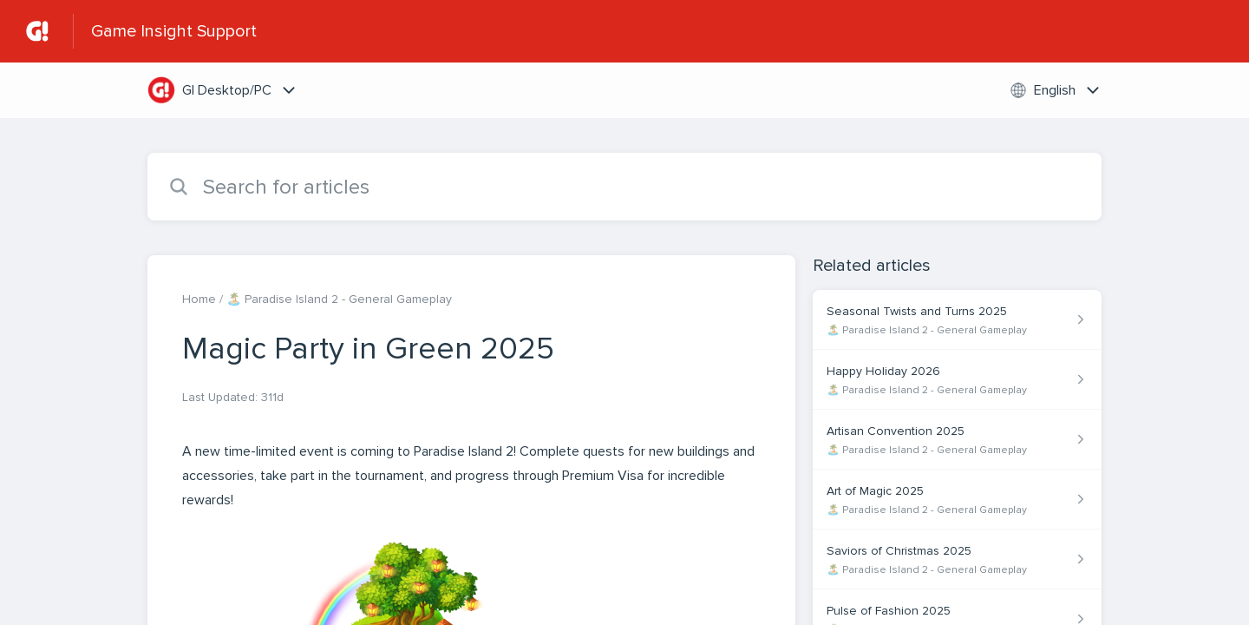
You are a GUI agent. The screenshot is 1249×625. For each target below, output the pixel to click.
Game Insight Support (174, 31)
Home (199, 299)
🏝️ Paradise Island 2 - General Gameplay (339, 299)
